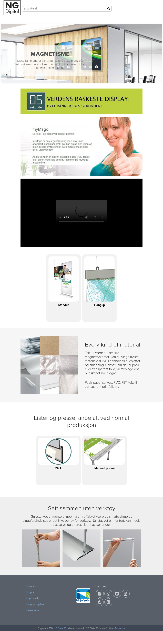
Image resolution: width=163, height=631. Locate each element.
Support (30, 592)
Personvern (32, 610)
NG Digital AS (60, 628)
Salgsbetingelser (35, 604)
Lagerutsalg (32, 598)
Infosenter (32, 586)
